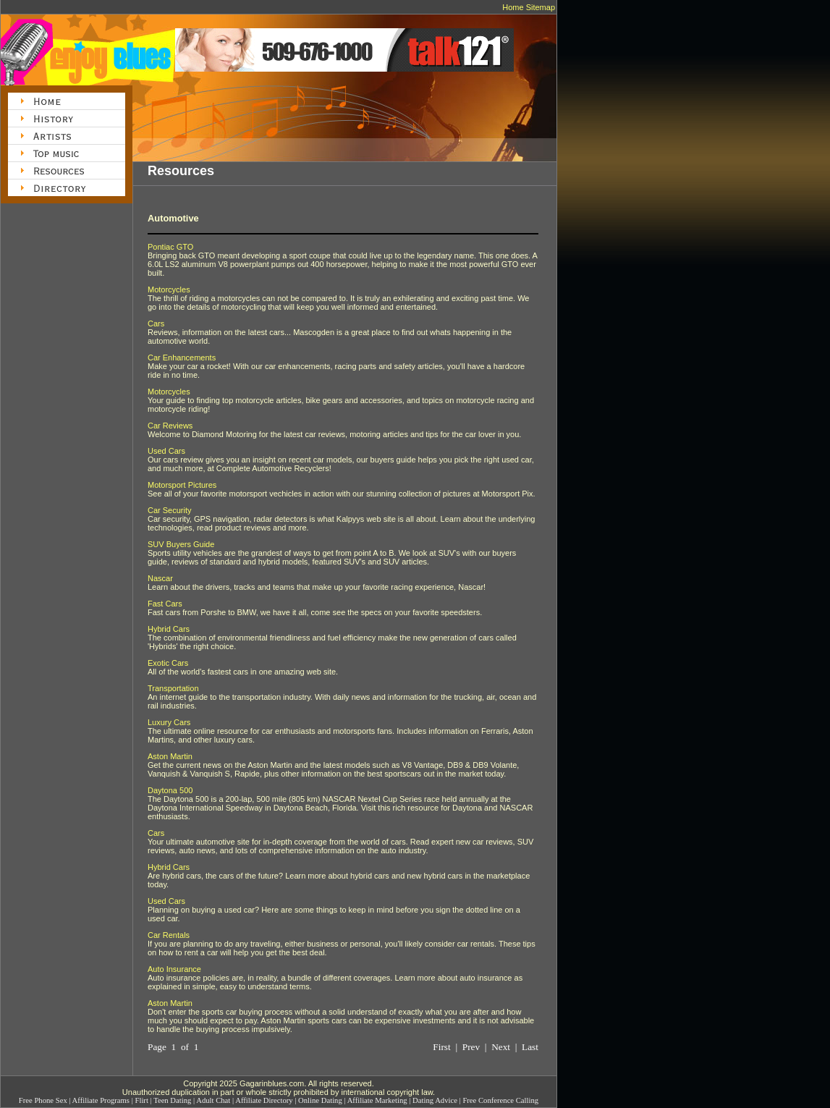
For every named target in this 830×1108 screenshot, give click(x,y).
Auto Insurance (174, 969)
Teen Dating (172, 1100)
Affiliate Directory (263, 1100)
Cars (156, 323)
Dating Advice (434, 1100)
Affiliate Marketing (377, 1100)
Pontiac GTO (170, 246)
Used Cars (166, 451)
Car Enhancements (182, 357)
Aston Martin (170, 756)
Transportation (173, 688)
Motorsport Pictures (182, 485)
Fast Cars (165, 603)
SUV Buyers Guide (181, 544)
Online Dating (320, 1100)
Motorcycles (169, 289)
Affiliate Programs (101, 1100)
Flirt (141, 1100)
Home (512, 7)
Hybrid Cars (169, 629)
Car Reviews (170, 425)
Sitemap (540, 7)
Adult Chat (213, 1100)
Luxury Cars (169, 722)
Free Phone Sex (43, 1100)
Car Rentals (169, 935)
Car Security (170, 510)
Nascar (160, 578)
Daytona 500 (170, 790)
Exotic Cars (168, 663)
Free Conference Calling (500, 1100)
